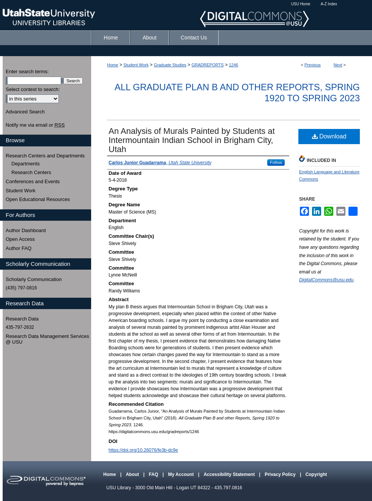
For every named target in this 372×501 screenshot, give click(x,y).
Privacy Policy (281, 474)
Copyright (316, 474)
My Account (181, 474)
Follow (276, 162)
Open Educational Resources (38, 199)
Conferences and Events (33, 181)
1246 (233, 65)
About (133, 474)
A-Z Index (329, 4)
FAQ (154, 474)
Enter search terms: (27, 71)
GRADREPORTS (208, 65)
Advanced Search (25, 112)
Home (112, 65)
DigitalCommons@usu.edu (326, 280)
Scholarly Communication (33, 279)
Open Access (20, 239)
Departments (25, 163)
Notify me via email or (35, 125)
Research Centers (31, 172)
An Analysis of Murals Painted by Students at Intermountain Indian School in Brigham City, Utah (192, 140)
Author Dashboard (26, 230)
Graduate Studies (170, 65)
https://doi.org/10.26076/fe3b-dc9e (143, 450)
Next (338, 65)
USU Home (301, 4)
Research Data (22, 319)
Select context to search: (33, 89)
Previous (312, 65)
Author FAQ (19, 248)
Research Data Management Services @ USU (47, 339)
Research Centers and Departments (45, 156)
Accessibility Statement (229, 474)
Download (329, 136)
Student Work (135, 65)
